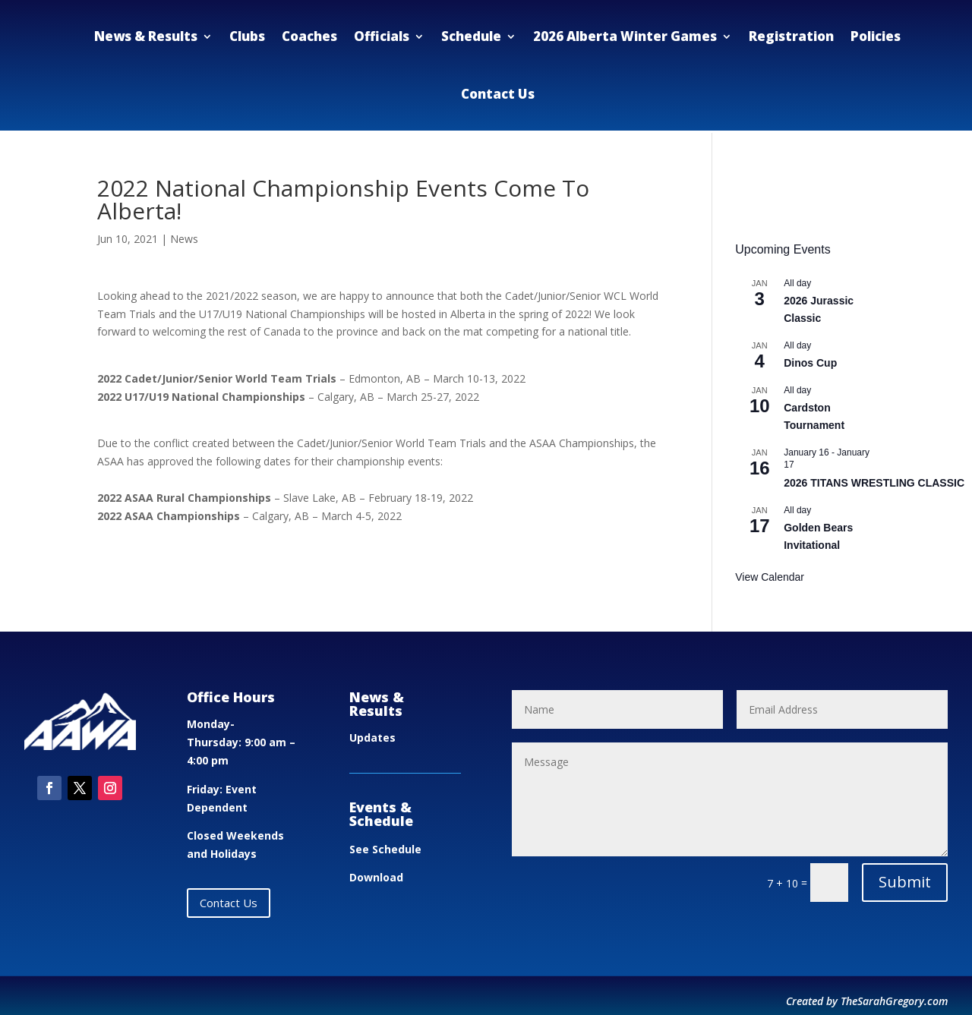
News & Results (145, 36)
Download (376, 877)
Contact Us (498, 93)
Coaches (309, 36)
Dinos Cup (810, 363)
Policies (875, 36)
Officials (381, 36)
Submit (905, 882)
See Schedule (385, 849)
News (184, 239)
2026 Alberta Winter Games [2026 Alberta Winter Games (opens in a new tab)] (625, 36)
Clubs (247, 36)
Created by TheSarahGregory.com (867, 1001)
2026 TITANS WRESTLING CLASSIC (874, 483)
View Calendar (769, 577)
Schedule (471, 36)
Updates (372, 737)
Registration (791, 36)
